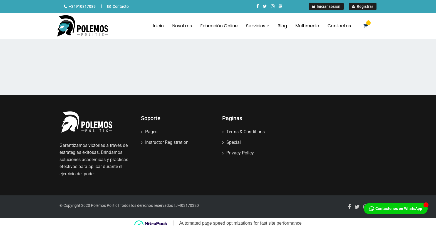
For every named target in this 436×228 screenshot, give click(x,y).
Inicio (158, 26)
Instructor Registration (167, 142)
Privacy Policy (240, 153)
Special (233, 142)
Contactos (339, 26)
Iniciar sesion (326, 6)
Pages (151, 131)
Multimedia (307, 26)
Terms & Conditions (245, 131)
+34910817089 (82, 6)
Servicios (257, 26)
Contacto (121, 6)
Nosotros (182, 26)
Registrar (362, 6)
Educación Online (219, 26)
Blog (282, 26)
